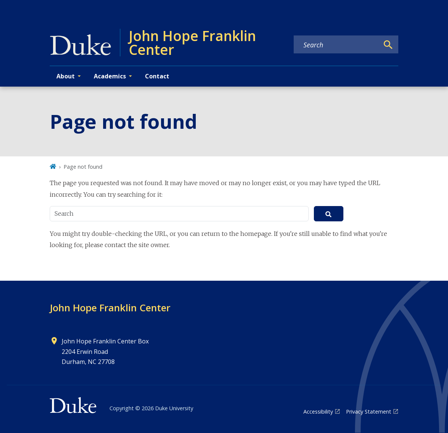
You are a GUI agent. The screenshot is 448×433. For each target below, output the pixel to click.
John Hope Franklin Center (110, 307)
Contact (157, 76)
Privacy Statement (368, 411)
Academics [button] (110, 76)
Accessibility (318, 411)
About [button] (65, 76)
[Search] (388, 45)
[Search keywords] (336, 44)
